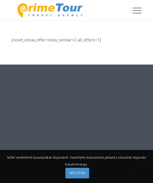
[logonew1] (63, 10)
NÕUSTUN (77, 173)
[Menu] (134, 10)
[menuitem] (134, 10)
